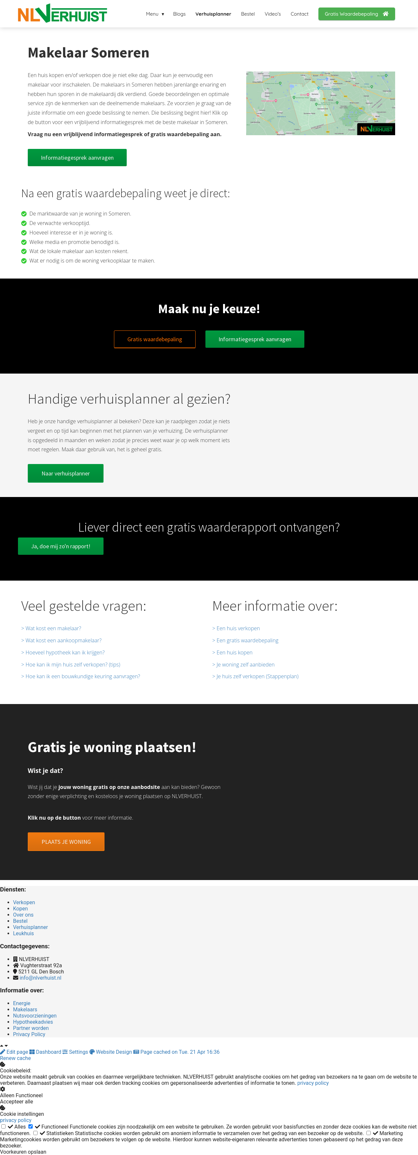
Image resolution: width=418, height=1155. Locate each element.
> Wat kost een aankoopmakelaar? (61, 640)
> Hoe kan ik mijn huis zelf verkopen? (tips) (70, 664)
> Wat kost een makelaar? (51, 628)
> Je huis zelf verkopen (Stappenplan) (255, 676)
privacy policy (313, 1083)
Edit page (14, 1052)
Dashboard (45, 1052)
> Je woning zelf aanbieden (243, 664)
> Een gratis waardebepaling (245, 640)
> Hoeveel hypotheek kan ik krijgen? (62, 652)
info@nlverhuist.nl (40, 978)
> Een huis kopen (232, 652)
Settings (75, 1052)
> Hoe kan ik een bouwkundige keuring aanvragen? (80, 676)
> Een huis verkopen (236, 628)
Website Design (111, 1052)
